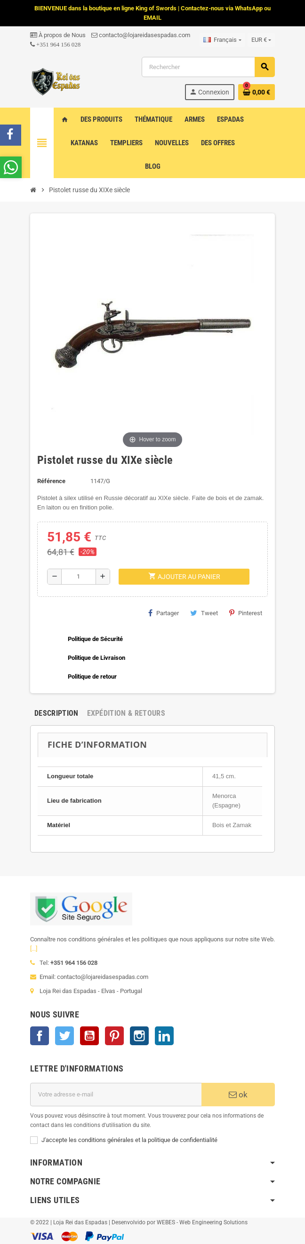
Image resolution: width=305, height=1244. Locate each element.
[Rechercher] (208, 67)
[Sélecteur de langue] (222, 40)
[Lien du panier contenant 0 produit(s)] (256, 92)
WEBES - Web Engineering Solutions (202, 1222)
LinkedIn (164, 1035)
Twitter (64, 1035)
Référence (51, 481)
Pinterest (245, 613)
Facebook (39, 1035)
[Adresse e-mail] (115, 1094)
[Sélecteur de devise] (261, 40)
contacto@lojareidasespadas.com (140, 35)
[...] (33, 948)
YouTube (89, 1035)
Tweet (204, 613)
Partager (163, 613)
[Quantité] (78, 576)
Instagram (139, 1035)
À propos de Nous (58, 35)
